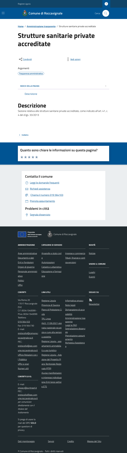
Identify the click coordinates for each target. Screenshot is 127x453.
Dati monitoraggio (26, 441)
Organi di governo (26, 267)
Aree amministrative (27, 253)
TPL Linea (46, 318)
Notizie (92, 253)
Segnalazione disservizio (75, 330)
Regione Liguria (24, 3)
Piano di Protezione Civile (52, 312)
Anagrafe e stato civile (52, 256)
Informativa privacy (74, 300)
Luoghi (92, 272)
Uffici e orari (23, 364)
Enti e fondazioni (26, 262)
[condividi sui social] (25, 59)
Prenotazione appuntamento (75, 337)
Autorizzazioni (48, 262)
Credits (70, 441)
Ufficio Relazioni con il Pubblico (28, 357)
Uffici (20, 285)
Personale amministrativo (27, 274)
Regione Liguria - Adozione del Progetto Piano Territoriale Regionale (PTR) (52, 361)
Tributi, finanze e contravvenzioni (75, 260)
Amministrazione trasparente (41, 26)
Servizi (51, 441)
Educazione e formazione (51, 274)
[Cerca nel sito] (104, 13)
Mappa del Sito (94, 441)
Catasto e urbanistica (51, 267)
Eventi (92, 276)
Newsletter (94, 304)
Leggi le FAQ (71, 325)
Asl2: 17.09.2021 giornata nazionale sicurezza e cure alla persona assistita (52, 329)
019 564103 (24, 321)
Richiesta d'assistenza (75, 344)
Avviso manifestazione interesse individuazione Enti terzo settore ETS (52, 379)
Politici (21, 280)
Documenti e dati (26, 258)
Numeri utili (23, 368)
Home (21, 26)
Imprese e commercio (75, 253)
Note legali (70, 305)
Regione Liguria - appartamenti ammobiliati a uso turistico (51, 346)
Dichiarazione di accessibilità (75, 312)
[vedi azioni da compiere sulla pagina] (73, 59)
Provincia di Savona (51, 305)
